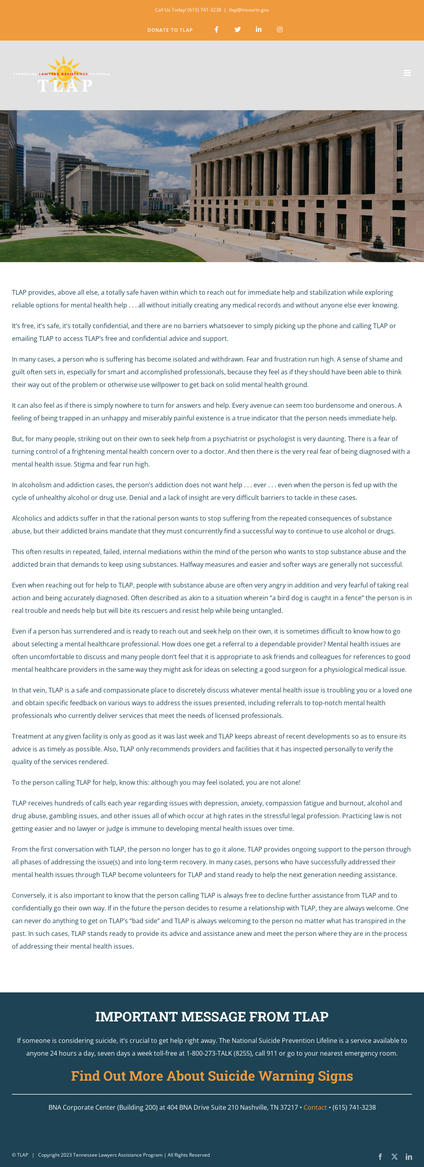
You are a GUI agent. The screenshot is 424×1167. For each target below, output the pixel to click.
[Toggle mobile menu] (408, 73)
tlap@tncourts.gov (249, 9)
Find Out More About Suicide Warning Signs (212, 1075)
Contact (315, 1107)
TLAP (22, 1154)
